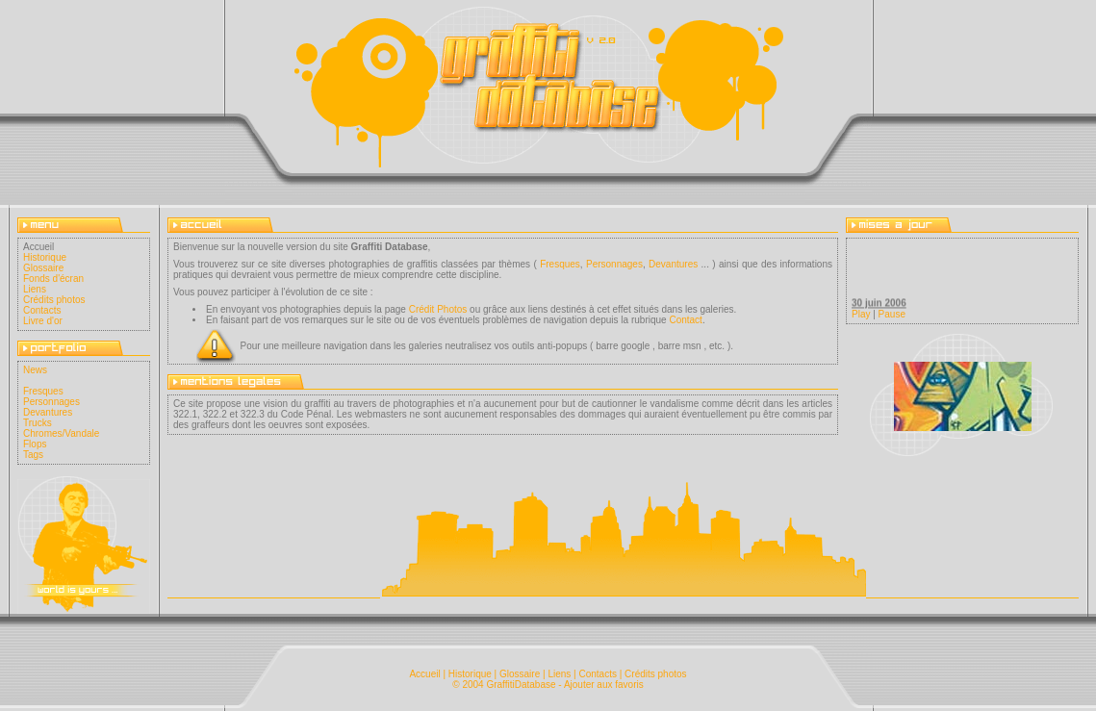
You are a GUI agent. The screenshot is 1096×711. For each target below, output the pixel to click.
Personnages (51, 401)
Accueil (424, 674)
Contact (685, 320)
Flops (34, 444)
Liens (34, 289)
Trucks (37, 423)
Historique (44, 257)
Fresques (43, 391)
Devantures (47, 412)
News (35, 370)
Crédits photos (54, 299)
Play (861, 314)
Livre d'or (43, 321)
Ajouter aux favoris (604, 684)
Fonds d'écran (53, 278)
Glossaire (43, 268)
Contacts (42, 310)
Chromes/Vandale (61, 433)
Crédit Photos (438, 309)
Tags (33, 454)
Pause (892, 314)
